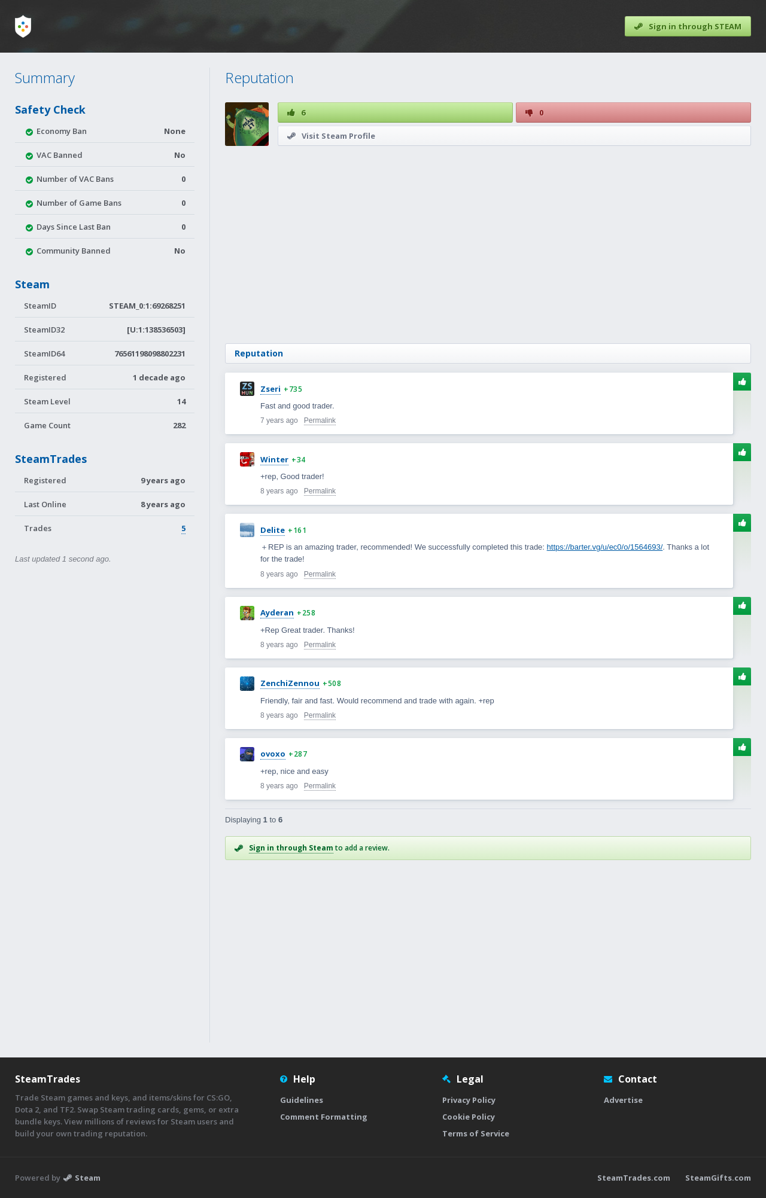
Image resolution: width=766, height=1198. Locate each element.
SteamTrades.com (633, 1177)
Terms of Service (475, 1133)
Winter (274, 459)
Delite (272, 530)
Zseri (270, 388)
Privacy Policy (469, 1100)
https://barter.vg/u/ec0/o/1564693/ (605, 546)
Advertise (623, 1100)
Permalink (320, 420)
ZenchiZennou (290, 683)
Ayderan (277, 612)
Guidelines (301, 1100)
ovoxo (272, 753)
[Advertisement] (488, 244)
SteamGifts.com (718, 1177)
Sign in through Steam (291, 848)
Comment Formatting (323, 1116)
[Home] (23, 26)
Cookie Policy (468, 1116)
